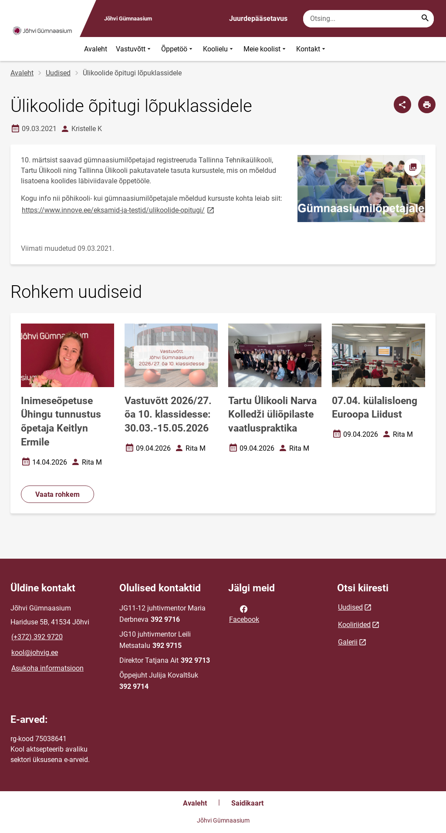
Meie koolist (265, 49)
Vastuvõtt (134, 49)
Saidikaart (247, 803)
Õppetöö (177, 49)
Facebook (244, 613)
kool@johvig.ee (34, 652)
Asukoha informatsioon (47, 668)
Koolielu (219, 49)
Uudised (58, 73)
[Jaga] (402, 104)
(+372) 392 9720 (37, 637)
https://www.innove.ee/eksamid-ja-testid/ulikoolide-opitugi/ (119, 209)
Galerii (348, 642)
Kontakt (311, 49)
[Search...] (425, 18)
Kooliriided (354, 625)
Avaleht (95, 49)
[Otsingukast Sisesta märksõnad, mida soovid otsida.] (368, 18)
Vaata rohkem (57, 494)
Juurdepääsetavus (258, 18)
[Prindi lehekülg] (427, 104)
